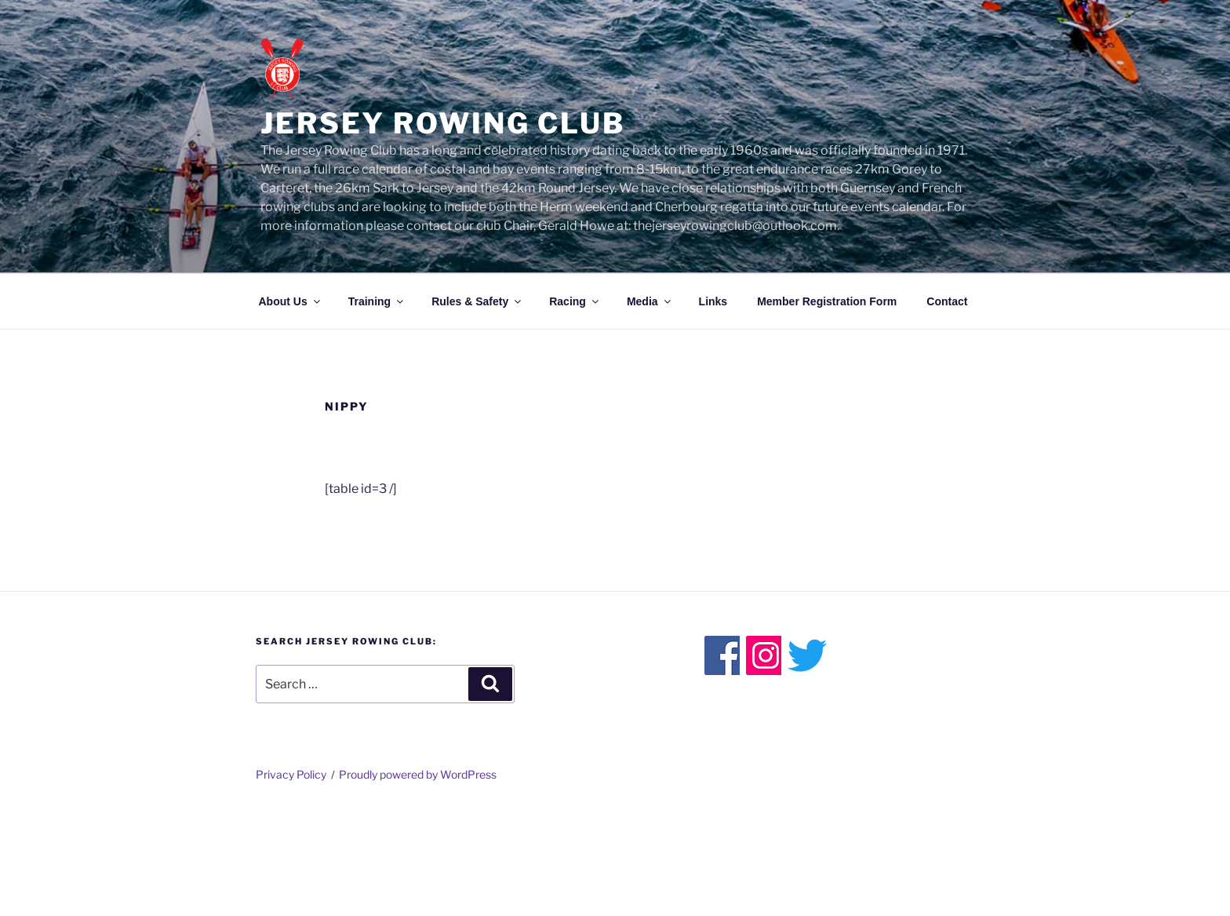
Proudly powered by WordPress (418, 774)
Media (650, 301)
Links (713, 301)
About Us (290, 301)
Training (377, 301)
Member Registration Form (827, 301)
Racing (575, 301)
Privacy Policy (291, 774)
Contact (946, 301)
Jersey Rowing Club (442, 123)
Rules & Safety (477, 301)
